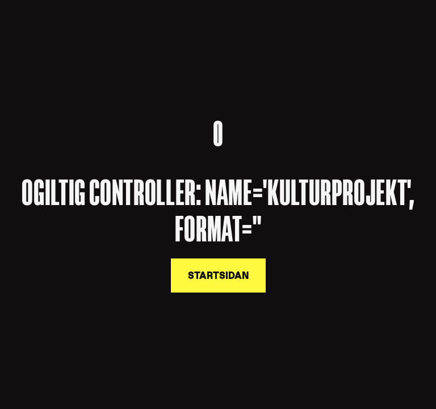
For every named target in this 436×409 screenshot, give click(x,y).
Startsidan (218, 275)
